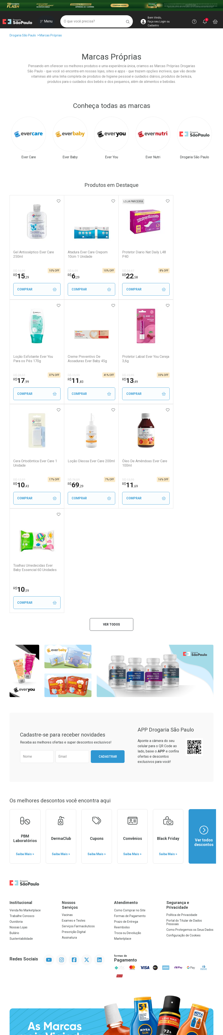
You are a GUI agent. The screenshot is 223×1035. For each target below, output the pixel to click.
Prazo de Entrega (126, 817)
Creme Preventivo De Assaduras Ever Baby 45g (32, 359)
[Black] (111, 6)
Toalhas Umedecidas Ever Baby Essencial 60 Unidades (85, 463)
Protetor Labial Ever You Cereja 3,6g (82, 359)
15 (21, 276)
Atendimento (126, 798)
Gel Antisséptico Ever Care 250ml (33, 254)
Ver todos (111, 520)
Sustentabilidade (21, 834)
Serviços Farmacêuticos (78, 822)
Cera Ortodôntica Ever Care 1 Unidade (135, 359)
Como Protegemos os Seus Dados (189, 825)
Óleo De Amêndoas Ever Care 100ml (32, 463)
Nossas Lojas (18, 823)
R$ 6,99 (69, 271)
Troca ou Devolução (127, 828)
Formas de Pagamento (130, 811)
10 (122, 380)
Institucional (21, 798)
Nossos (85, 800)
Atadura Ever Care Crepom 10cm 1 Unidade (84, 254)
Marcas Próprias (50, 35)
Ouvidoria (16, 817)
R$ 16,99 (19, 271)
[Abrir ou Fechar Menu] (46, 21)
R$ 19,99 (19, 375)
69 (173, 380)
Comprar (35, 289)
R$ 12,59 (121, 375)
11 (21, 380)
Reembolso (122, 823)
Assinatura (69, 833)
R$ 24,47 (121, 271)
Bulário (14, 828)
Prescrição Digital (74, 827)
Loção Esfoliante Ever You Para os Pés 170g (185, 254)
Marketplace (122, 834)
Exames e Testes (73, 816)
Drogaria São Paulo (23, 35)
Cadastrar (108, 652)
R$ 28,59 (171, 271)
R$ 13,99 (19, 479)
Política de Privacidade (181, 810)
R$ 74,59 (171, 375)
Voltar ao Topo (112, 980)
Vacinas (67, 810)
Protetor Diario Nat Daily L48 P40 (133, 254)
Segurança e (189, 800)
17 (173, 276)
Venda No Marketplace (25, 806)
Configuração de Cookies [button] (183, 831)
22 (122, 276)
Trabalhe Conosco (22, 811)
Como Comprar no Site (129, 806)
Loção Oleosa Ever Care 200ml (184, 359)
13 (72, 380)
